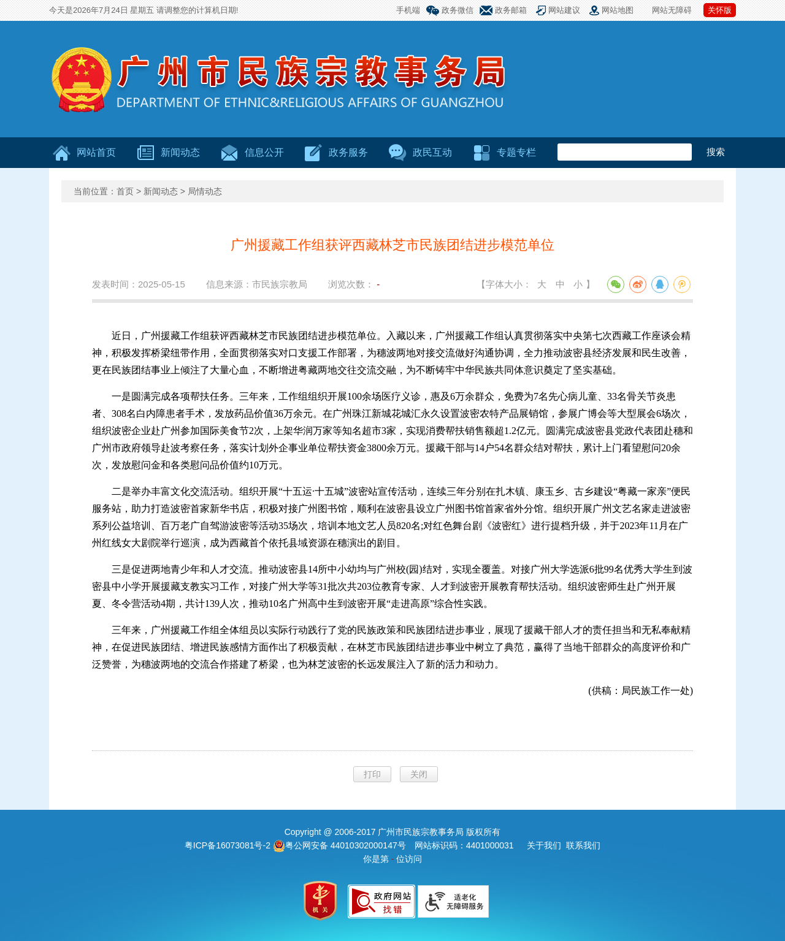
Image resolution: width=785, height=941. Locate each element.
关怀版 (720, 10)
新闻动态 (161, 191)
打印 (372, 774)
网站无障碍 (672, 10)
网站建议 (564, 10)
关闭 (418, 774)
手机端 (408, 10)
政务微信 (457, 10)
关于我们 (544, 845)
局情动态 (205, 191)
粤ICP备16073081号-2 (229, 845)
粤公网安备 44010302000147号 (339, 845)
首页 (125, 191)
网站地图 (618, 10)
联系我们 (583, 845)
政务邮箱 (511, 10)
